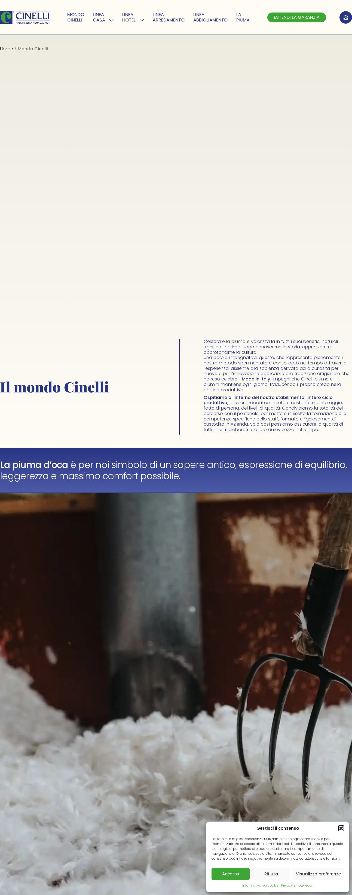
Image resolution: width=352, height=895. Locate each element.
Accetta (230, 874)
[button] (341, 828)
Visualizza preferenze (318, 874)
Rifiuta (271, 874)
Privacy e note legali (297, 885)
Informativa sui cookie (260, 885)
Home (6, 49)
